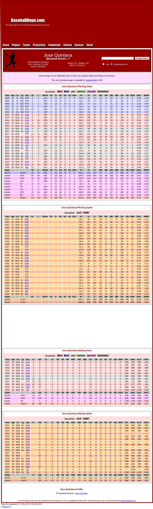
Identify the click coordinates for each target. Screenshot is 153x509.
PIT (26, 153)
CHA (27, 115)
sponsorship (91, 80)
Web (107, 64)
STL (27, 156)
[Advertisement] (102, 21)
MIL (27, 167)
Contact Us (6, 506)
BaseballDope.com (121, 64)
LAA (27, 145)
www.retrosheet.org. (128, 501)
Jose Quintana (81, 493)
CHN (27, 131)
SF (27, 148)
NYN (27, 162)
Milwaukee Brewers (56, 58)
